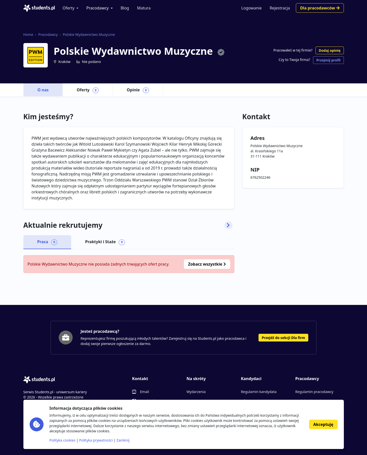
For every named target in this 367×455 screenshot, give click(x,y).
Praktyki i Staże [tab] (105, 242)
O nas (43, 90)
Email (144, 391)
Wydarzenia (196, 391)
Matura (144, 8)
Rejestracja (280, 8)
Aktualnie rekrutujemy (127, 225)
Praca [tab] (47, 242)
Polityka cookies (63, 440)
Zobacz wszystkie (207, 264)
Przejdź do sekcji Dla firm (283, 337)
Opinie (138, 90)
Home (28, 34)
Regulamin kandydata (258, 391)
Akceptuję (323, 424)
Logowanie (251, 8)
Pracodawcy (97, 8)
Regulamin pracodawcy (314, 391)
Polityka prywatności (96, 440)
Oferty (69, 8)
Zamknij (122, 440)
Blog (125, 8)
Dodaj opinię (329, 50)
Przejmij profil (328, 60)
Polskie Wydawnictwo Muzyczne (89, 34)
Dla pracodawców (319, 8)
